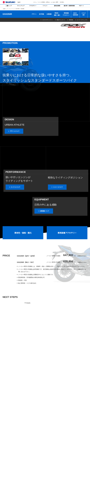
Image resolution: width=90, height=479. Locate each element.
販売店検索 (57, 6)
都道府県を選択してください (17, 380)
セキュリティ (29, 438)
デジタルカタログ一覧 (9, 440)
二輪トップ (9, 6)
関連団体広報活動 (74, 463)
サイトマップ (61, 475)
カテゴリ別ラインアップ (9, 436)
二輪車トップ (5, 8)
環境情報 (70, 20)
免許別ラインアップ (8, 438)
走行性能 (41, 14)
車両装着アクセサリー (66, 14)
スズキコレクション (30, 440)
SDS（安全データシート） (54, 460)
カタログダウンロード (43, 20)
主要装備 (49, 14)
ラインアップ (20, 6)
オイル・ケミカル (30, 443)
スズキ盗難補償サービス (53, 457)
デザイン (34, 14)
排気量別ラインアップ (9, 433)
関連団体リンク (73, 461)
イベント (45, 6)
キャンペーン (72, 428)
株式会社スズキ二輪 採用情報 (77, 458)
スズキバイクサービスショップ (55, 445)
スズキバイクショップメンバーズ (55, 455)
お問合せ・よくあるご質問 (52, 2)
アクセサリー (33, 6)
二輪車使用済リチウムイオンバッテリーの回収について (78, 452)
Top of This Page (87, 470)
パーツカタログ (51, 452)
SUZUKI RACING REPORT (76, 442)
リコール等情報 (41, 2)
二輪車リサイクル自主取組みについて (78, 449)
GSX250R (17, 8)
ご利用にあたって (69, 475)
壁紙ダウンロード (58, 20)
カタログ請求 (84, 14)
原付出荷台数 (73, 447)
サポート (81, 6)
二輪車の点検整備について (54, 448)
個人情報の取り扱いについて (81, 475)
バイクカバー (29, 436)
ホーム (35, 2)
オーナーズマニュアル (82, 20)
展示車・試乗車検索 (69, 6)
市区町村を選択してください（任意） (58, 380)
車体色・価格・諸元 (57, 14)
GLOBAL (62, 2)
